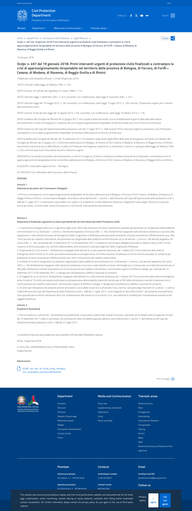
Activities (61, 403)
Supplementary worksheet (109, 407)
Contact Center (64, 433)
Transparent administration (56, 38)
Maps (140, 437)
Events (141, 433)
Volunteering (143, 416)
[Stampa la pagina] (173, 379)
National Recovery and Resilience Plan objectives (155, 448)
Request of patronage (67, 416)
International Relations (148, 420)
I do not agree (165, 500)
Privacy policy (142, 498)
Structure (61, 407)
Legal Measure (80, 38)
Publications (103, 412)
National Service (145, 403)
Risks (140, 407)
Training (141, 429)
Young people (144, 424)
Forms (60, 437)
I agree (153, 500)
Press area (102, 403)
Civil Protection (50, 12)
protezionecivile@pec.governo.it (152, 477)
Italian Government (24, 3)
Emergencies (144, 412)
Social (100, 416)
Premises (61, 412)
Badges (60, 424)
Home (20, 38)
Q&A (140, 442)
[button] (172, 15)
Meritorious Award (65, 420)
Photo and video (105, 420)
